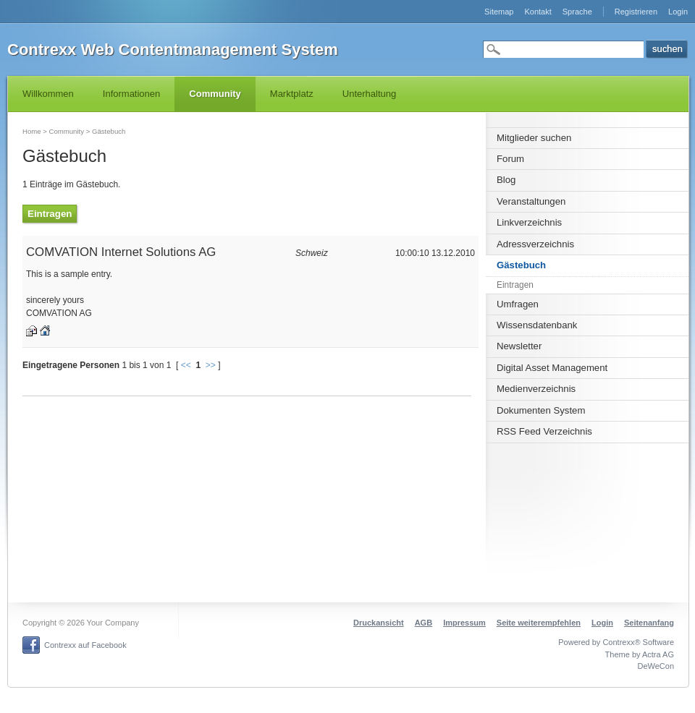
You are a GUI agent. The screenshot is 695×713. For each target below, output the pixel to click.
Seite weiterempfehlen (539, 622)
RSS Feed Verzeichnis (544, 431)
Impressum (464, 622)
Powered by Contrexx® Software (616, 642)
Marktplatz (291, 93)
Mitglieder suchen (534, 137)
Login (678, 11)
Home (31, 131)
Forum (510, 158)
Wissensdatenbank (537, 325)
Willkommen (48, 93)
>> (211, 365)
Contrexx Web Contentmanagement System (172, 49)
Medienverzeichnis (536, 388)
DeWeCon (655, 666)
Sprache (577, 11)
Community (215, 93)
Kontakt (537, 11)
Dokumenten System (541, 410)
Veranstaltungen (531, 201)
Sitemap (498, 11)
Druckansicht (378, 622)
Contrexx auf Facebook (85, 645)
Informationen (132, 93)
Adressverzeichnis (535, 244)
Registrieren (636, 11)
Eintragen (515, 285)
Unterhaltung (369, 93)
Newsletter (519, 346)
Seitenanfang (649, 622)
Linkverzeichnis (529, 222)
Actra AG (658, 654)
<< (186, 365)
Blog (506, 179)
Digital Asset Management (552, 367)
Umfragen (518, 304)
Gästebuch (521, 265)
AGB (423, 622)
